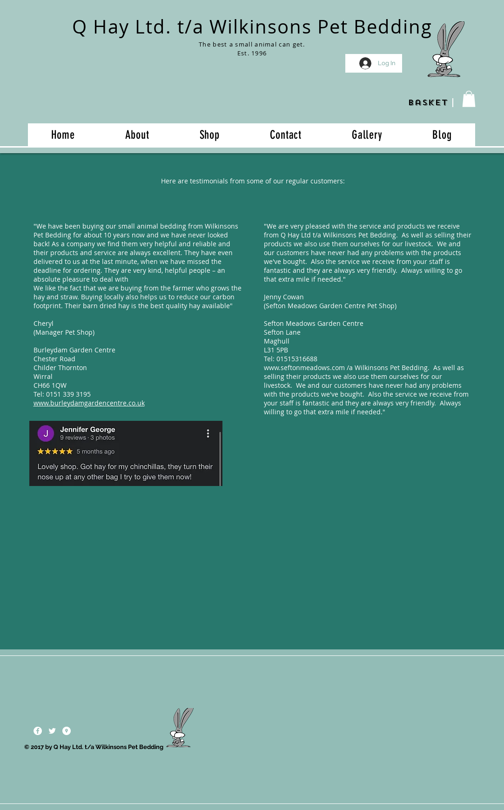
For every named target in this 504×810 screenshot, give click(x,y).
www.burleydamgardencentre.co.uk (89, 402)
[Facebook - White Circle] (38, 731)
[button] (469, 99)
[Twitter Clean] (52, 731)
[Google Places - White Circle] (66, 731)
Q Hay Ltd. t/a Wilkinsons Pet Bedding (252, 26)
